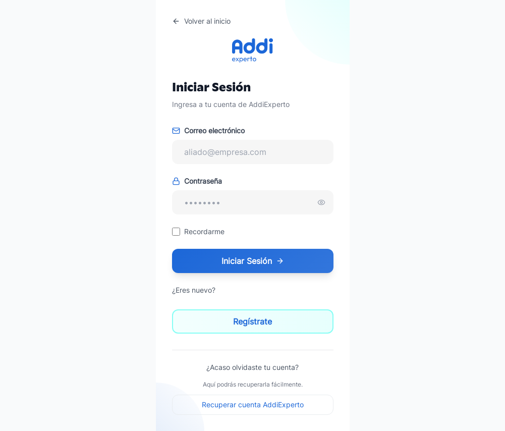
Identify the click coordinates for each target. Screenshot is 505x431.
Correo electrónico (208, 130)
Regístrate (252, 321)
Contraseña (197, 181)
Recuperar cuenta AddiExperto (253, 404)
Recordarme (204, 231)
